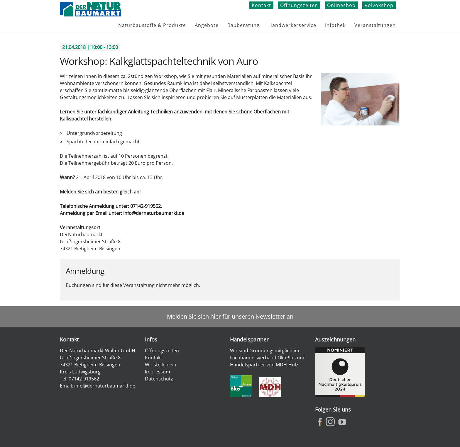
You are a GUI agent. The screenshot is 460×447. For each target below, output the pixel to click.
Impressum (157, 371)
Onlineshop (341, 5)
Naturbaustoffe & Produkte (152, 25)
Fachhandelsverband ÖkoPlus (263, 357)
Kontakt (261, 5)
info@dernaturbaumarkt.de (104, 386)
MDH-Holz (287, 364)
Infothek (335, 25)
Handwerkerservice (292, 25)
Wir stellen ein (160, 364)
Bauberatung (243, 25)
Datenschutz (159, 378)
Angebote (207, 25)
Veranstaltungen (375, 25)
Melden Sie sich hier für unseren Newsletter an (230, 316)
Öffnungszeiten (299, 5)
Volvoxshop (379, 5)
